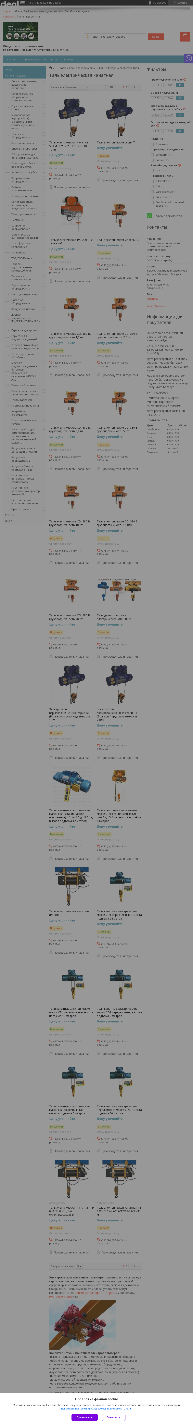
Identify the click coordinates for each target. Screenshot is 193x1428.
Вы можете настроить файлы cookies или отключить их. (95, 1408)
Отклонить (113, 1417)
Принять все (85, 1417)
